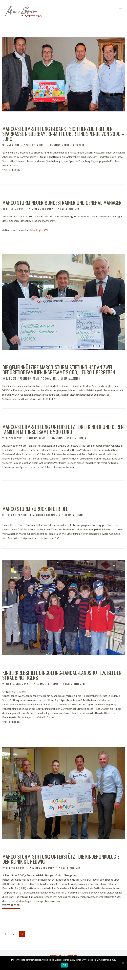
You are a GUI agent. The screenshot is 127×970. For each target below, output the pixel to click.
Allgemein (78, 145)
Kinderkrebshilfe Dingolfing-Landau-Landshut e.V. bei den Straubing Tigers (61, 675)
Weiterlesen (11, 170)
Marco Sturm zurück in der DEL (35, 508)
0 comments (53, 145)
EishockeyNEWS (38, 229)
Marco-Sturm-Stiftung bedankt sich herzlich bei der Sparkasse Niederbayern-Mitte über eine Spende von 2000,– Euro (63, 133)
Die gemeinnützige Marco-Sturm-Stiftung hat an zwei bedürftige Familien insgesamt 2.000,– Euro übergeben (58, 370)
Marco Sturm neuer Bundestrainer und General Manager (62, 202)
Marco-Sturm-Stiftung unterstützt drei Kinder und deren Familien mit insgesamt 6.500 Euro (63, 429)
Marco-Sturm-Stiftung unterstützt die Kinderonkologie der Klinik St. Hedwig (60, 859)
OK (64, 965)
